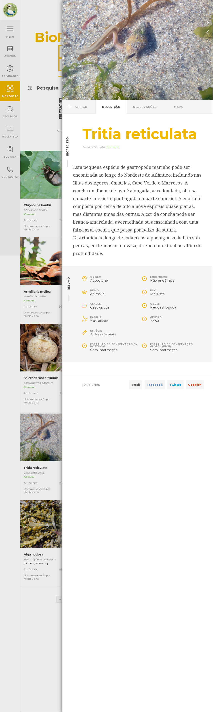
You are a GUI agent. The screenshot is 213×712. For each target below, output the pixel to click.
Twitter (175, 384)
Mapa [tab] (178, 107)
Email (136, 384)
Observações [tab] (145, 107)
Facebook (155, 384)
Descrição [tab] (111, 107)
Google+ (195, 384)
